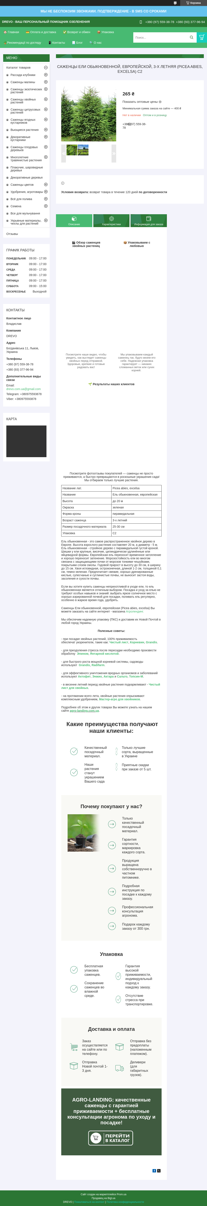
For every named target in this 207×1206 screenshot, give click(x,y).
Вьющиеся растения (24, 129)
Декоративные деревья (27, 177)
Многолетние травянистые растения (26, 159)
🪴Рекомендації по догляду (22, 42)
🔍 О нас (95, 42)
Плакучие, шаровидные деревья (27, 169)
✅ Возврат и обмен (76, 32)
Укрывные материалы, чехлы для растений (26, 222)
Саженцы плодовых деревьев (24, 148)
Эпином (82, 653)
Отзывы (12, 234)
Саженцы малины (23, 82)
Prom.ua (121, 1194)
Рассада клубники (23, 75)
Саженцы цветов (22, 184)
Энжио (97, 676)
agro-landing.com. (82, 710)
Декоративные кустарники (20, 138)
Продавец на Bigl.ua (103, 1198)
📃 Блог (77, 42)
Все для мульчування (25, 213)
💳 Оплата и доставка (41, 32)
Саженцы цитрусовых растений (25, 111)
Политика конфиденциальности (125, 1202)
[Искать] (191, 37)
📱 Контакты (56, 42)
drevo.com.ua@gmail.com (23, 389)
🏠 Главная (11, 32)
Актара (109, 676)
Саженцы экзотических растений (26, 91)
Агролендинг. (135, 611)
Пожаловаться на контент (89, 1202)
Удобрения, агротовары (27, 192)
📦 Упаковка (105, 32)
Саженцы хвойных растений (23, 101)
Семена (16, 206)
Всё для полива (21, 199)
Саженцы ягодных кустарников (23, 121)
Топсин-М (136, 676)
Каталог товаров (18, 67)
